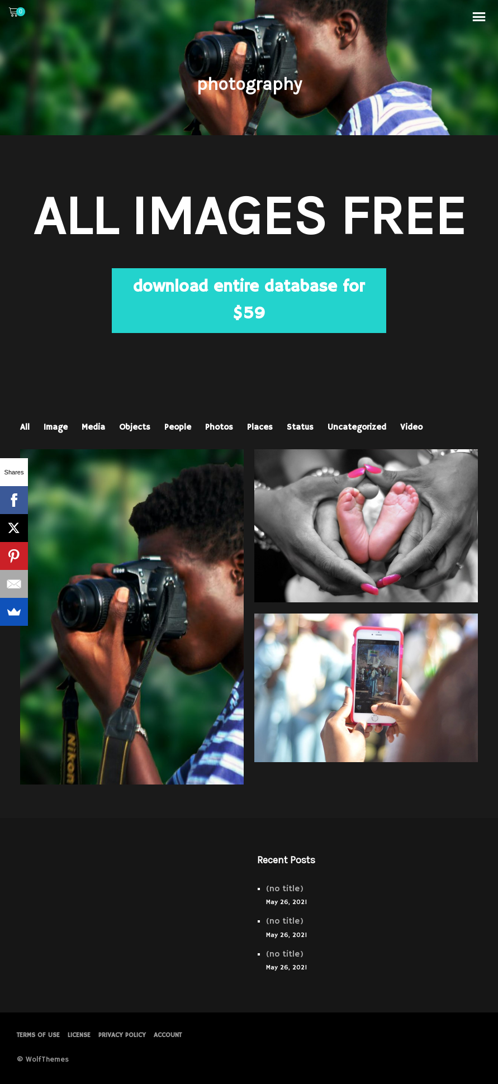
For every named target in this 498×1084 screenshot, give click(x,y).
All (25, 427)
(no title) (284, 888)
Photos (219, 427)
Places (260, 427)
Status (300, 427)
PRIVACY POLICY (122, 1035)
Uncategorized (357, 427)
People (177, 427)
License (79, 1035)
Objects (134, 427)
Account (168, 1035)
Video (411, 427)
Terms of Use (38, 1035)
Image (56, 427)
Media (93, 427)
